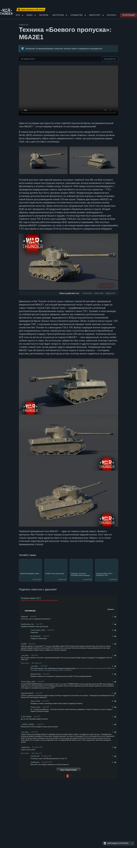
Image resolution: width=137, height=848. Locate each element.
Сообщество (76, 15)
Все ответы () (37, 663)
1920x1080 (87, 293)
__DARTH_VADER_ (28, 724)
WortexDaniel (36, 636)
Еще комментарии (68, 770)
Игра (18, 15)
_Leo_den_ (25, 655)
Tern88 (23, 644)
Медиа (29, 15)
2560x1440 (98, 293)
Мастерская (58, 15)
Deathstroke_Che (27, 624)
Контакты (111, 15)
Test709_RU (35, 756)
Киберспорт (94, 15)
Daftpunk (24, 617)
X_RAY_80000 (26, 717)
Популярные (30, 611)
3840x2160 (110, 293)
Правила (110, 609)
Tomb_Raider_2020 (38, 630)
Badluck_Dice (36, 674)
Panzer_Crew (35, 707)
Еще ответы (25, 663)
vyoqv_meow (35, 701)
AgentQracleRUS (27, 693)
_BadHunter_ (26, 747)
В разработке (110, 59)
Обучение (43, 15)
